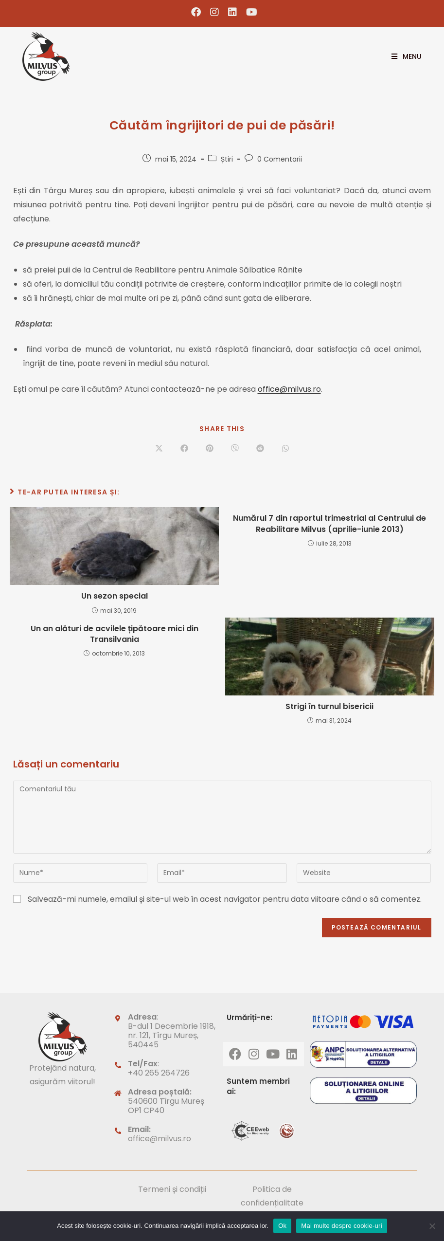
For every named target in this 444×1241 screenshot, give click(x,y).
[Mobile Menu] (403, 56)
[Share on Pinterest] (209, 448)
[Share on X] (159, 448)
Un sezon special (114, 596)
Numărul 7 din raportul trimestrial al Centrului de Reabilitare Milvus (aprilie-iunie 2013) (329, 523)
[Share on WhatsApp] (285, 448)
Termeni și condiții (172, 1189)
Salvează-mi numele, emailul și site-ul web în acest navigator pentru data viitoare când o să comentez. (225, 899)
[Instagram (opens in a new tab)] (215, 12)
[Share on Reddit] (260, 448)
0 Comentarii (279, 159)
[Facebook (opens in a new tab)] (196, 12)
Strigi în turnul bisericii (329, 706)
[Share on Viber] (235, 448)
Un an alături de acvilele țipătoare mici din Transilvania (114, 634)
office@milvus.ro (289, 389)
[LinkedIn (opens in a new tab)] (233, 12)
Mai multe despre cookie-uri (341, 1225)
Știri (227, 159)
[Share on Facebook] (184, 448)
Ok (282, 1225)
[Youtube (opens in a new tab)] (249, 12)
